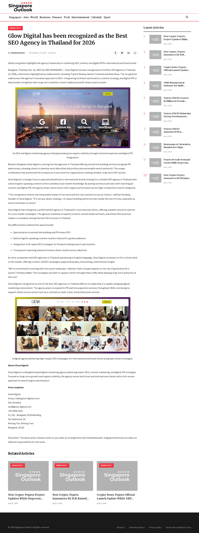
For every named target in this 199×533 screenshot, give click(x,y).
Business (57, 17)
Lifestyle (123, 17)
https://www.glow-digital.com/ (24, 398)
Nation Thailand (95, 73)
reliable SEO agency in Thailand (116, 179)
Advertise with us (137, 527)
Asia (31, 17)
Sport (137, 17)
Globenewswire (18, 52)
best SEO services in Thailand (55, 217)
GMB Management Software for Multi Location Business (174, 85)
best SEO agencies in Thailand (64, 283)
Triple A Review (78, 73)
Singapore (17, 17)
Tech (86, 17)
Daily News (114, 73)
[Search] (187, 17)
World (43, 17)
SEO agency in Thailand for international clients (73, 209)
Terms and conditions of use (178, 527)
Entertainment (104, 17)
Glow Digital (71, 69)
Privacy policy (155, 527)
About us (121, 527)
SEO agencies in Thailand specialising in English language (62, 257)
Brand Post (15, 28)
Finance (73, 17)
